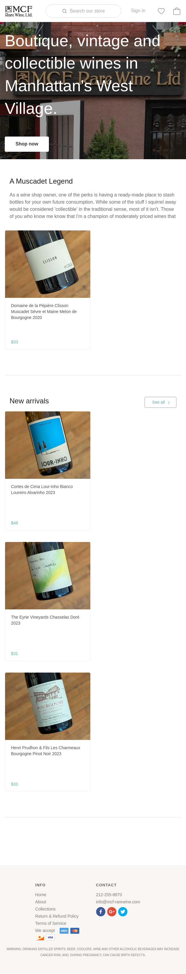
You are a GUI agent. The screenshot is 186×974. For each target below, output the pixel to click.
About (40, 901)
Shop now (27, 143)
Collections (45, 909)
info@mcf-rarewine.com (118, 901)
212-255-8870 (109, 894)
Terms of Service (50, 923)
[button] (101, 910)
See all (161, 402)
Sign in (138, 10)
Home (40, 894)
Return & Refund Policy (57, 916)
